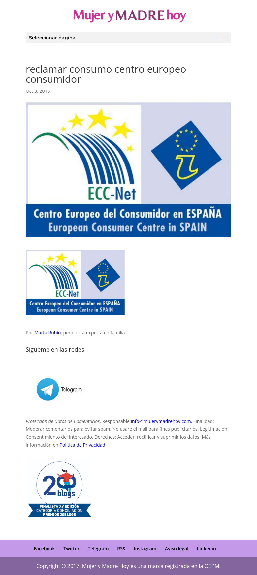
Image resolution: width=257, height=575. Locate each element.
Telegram (98, 548)
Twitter (71, 548)
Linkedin (206, 548)
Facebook (44, 548)
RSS (121, 548)
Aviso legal (176, 548)
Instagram (145, 548)
